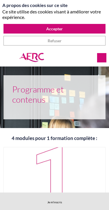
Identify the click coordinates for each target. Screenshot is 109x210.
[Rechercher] (102, 58)
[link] (54, 201)
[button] (8, 57)
